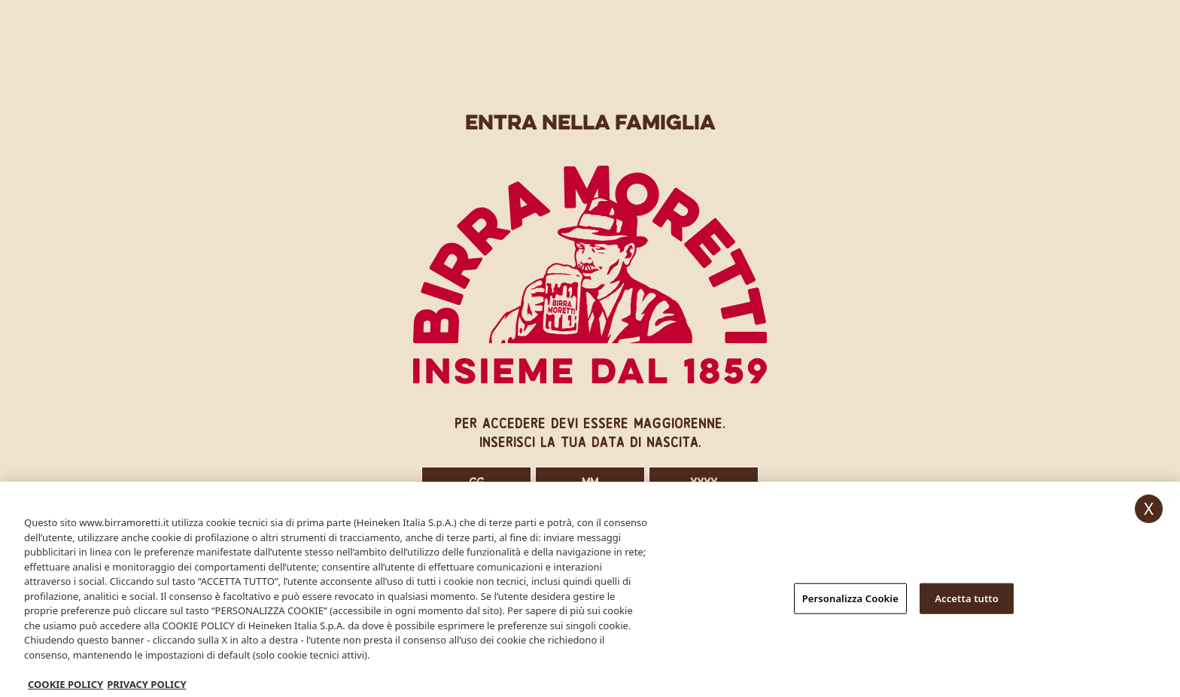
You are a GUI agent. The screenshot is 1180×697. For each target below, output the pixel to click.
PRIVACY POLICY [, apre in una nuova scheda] (146, 687)
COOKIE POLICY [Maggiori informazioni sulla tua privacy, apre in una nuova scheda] (65, 687)
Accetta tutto (967, 600)
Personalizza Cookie (850, 600)
